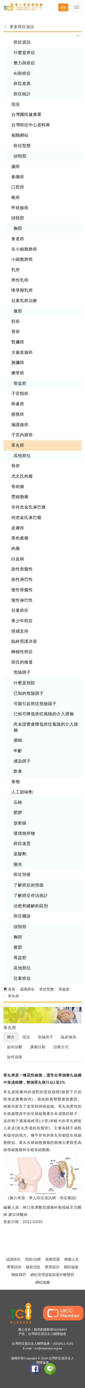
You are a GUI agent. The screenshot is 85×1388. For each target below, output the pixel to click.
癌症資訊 (22, 42)
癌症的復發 (22, 662)
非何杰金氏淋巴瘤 (28, 507)
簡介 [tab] (11, 1037)
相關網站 (20, 135)
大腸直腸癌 (22, 352)
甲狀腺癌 (20, 208)
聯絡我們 (18, 1275)
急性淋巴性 (22, 579)
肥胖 (18, 812)
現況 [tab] (26, 1037)
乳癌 (15, 269)
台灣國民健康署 (26, 114)
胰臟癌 (17, 362)
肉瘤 (15, 548)
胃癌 (15, 331)
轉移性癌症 (22, 651)
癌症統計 (22, 94)
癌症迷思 (22, 843)
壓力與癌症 (24, 63)
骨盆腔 (20, 383)
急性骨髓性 (22, 569)
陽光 (18, 864)
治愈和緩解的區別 (31, 906)
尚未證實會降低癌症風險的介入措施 (46, 727)
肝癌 (15, 321)
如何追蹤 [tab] (14, 1057)
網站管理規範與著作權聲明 (52, 1275)
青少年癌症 (22, 621)
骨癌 (15, 466)
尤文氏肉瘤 (22, 476)
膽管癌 (17, 373)
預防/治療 (33, 1259)
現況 (15, 104)
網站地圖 (42, 1282)
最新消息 (33, 1267)
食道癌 (17, 239)
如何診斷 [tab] (14, 1047)
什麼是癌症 (24, 52)
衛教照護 (52, 1259)
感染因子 (22, 761)
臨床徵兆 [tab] (68, 1037)
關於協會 (71, 1267)
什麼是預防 (24, 683)
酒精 (18, 740)
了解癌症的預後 (29, 885)
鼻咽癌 (17, 177)
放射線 (20, 823)
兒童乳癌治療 (24, 300)
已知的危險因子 (29, 693)
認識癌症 (13, 1259)
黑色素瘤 (20, 538)
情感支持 (20, 631)
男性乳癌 (20, 280)
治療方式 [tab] (61, 1047)
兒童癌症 (20, 610)
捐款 (63, 7)
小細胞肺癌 (22, 259)
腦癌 (15, 166)
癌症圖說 (22, 916)
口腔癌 (17, 187)
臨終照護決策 (24, 641)
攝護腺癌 (20, 424)
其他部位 (22, 455)
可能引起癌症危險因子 (35, 703)
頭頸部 (20, 156)
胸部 (18, 228)
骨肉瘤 (17, 486)
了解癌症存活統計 (31, 895)
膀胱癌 (17, 414)
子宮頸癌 (20, 393)
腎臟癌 (17, 342)
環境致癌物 (24, 833)
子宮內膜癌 (22, 435)
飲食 (18, 771)
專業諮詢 (14, 1267)
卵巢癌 (17, 404)
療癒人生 (71, 1259)
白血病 (17, 559)
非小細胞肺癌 (24, 249)
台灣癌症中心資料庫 (30, 125)
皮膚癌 (17, 528)
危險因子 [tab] (45, 1037)
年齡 (18, 750)
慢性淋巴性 (22, 600)
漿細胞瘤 (20, 497)
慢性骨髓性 (22, 590)
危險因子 (22, 672)
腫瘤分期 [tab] (38, 1047)
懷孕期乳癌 (22, 290)
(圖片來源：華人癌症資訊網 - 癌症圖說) (42, 1198)
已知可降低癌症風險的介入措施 (44, 714)
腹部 (18, 311)
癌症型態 (22, 145)
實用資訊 (52, 1267)
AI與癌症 (22, 73)
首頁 (9, 989)
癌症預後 (22, 874)
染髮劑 (20, 854)
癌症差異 (22, 83)
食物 (15, 781)
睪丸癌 (17, 445)
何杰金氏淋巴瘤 (26, 517)
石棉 (18, 802)
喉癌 (15, 197)
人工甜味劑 (22, 792)
